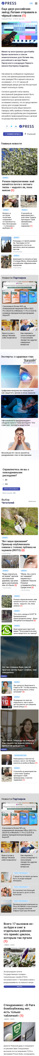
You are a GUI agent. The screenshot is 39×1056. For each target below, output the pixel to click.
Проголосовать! (11, 489)
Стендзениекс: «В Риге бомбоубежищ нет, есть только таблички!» (19, 1010)
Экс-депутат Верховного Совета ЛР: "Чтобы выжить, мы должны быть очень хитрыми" (25, 688)
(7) (36, 763)
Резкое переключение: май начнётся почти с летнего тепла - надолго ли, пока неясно (25, 602)
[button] (36, 3)
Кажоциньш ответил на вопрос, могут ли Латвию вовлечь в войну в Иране (24, 761)
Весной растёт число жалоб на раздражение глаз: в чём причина (16, 454)
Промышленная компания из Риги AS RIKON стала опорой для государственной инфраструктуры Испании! (25, 907)
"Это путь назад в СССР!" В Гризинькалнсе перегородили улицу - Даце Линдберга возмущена (25, 617)
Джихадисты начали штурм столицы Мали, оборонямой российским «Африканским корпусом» (25, 262)
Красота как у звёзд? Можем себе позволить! (9, 335)
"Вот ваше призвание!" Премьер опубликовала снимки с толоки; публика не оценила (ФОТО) (19, 546)
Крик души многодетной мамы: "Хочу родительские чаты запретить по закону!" (25, 631)
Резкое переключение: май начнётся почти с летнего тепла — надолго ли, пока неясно (18, 186)
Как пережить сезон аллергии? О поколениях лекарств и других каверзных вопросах (29, 339)
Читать (19, 986)
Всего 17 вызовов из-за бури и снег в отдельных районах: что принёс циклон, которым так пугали (19, 930)
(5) (34, 620)
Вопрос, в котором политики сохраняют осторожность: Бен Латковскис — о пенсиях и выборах (9, 220)
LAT (31, 3)
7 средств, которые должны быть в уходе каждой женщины (25, 878)
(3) (15, 585)
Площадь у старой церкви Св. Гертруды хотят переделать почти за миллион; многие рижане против (24, 245)
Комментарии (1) (13, 134)
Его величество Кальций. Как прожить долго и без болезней (24, 892)
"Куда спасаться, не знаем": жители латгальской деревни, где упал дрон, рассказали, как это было (10, 579)
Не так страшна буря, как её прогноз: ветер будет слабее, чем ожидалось (19, 670)
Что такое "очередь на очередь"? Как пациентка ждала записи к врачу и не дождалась (19, 743)
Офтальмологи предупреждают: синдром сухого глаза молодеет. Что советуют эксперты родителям (18, 422)
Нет (6, 484)
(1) (24, 15)
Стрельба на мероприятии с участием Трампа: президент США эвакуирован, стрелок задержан (28, 219)
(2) (11, 228)
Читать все (32, 501)
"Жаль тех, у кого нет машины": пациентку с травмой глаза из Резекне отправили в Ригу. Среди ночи (28, 581)
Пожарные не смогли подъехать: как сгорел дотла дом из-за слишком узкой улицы (25, 703)
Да (6, 480)
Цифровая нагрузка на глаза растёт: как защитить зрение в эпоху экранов (18, 391)
